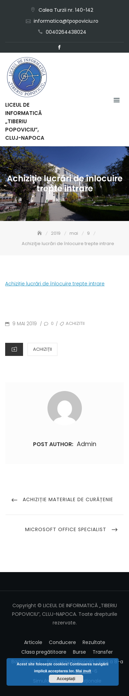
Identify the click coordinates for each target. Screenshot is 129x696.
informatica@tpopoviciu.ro (66, 21)
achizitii (75, 323)
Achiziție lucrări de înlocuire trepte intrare (55, 283)
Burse (79, 651)
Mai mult (83, 671)
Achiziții (42, 349)
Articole (33, 642)
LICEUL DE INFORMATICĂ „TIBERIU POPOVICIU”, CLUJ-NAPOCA (24, 121)
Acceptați (66, 678)
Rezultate (94, 642)
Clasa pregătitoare (43, 651)
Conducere (62, 642)
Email (70, 47)
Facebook (59, 47)
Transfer (103, 651)
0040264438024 (66, 32)
